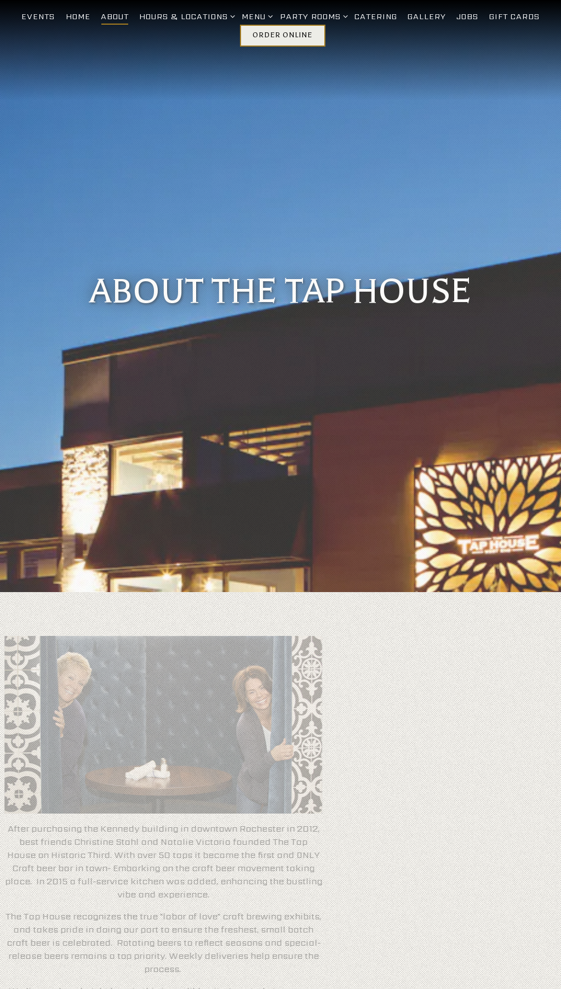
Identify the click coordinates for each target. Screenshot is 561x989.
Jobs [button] (467, 16)
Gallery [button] (427, 16)
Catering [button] (375, 16)
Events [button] (38, 16)
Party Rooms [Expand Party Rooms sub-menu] (312, 16)
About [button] (115, 16)
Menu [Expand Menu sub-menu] (255, 16)
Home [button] (78, 16)
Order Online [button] (282, 35)
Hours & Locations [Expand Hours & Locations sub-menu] (185, 16)
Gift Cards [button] (514, 16)
